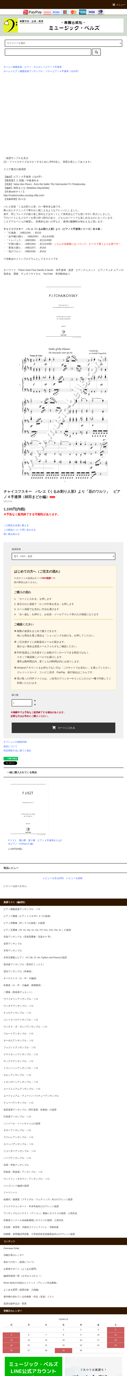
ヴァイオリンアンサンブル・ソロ (21, 999)
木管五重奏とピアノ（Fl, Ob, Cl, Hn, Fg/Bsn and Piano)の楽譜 (35, 957)
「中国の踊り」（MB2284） (21, 243)
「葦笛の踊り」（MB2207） (21, 247)
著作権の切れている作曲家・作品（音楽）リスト (29, 1296)
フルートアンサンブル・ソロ (18, 1033)
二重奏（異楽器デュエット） (18, 992)
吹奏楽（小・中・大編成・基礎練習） (23, 985)
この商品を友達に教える (16, 525)
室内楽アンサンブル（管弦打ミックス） (24, 964)
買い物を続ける (12, 534)
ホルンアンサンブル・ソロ (17, 1075)
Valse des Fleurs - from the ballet (40, 184)
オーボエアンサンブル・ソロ (18, 1040)
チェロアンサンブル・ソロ (17, 1013)
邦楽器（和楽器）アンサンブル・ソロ (23, 1172)
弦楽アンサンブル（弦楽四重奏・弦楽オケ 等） (28, 937)
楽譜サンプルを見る (17, 158)
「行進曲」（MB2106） (19, 232)
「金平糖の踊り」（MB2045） (23, 236)
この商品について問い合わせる (20, 529)
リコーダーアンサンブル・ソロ (20, 1151)
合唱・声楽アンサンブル (16, 1165)
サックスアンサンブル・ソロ (18, 1061)
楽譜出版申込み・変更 (15, 1303)
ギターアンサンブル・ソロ (17, 1130)
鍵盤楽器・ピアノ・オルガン (28, 67)
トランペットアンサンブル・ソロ (21, 1068)
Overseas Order (11, 1248)
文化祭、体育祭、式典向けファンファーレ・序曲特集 (31, 1227)
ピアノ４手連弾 (53, 67)
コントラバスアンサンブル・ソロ (21, 1020)
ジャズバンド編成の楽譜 (16, 1186)
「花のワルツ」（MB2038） (21, 251)
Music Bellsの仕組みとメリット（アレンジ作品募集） (31, 1283)
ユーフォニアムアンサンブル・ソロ (22, 1089)
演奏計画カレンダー (14, 1255)
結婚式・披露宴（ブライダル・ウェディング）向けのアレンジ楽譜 (38, 1199)
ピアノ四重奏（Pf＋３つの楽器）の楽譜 (24, 923)
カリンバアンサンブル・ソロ (18, 1144)
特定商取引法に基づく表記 (17, 750)
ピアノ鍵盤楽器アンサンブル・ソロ (31, 71)
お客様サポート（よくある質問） (21, 1269)
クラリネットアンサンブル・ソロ (21, 1054)
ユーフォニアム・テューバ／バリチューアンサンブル (31, 1096)
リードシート (10, 1192)
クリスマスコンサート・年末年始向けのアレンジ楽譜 (31, 1206)
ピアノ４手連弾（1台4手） (66, 71)
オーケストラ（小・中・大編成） (21, 978)
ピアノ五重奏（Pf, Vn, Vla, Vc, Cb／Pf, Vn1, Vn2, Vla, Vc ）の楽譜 (37, 930)
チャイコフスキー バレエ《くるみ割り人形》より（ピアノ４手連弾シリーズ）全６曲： (53, 229)
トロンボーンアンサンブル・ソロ (21, 1082)
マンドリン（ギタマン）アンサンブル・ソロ (27, 1179)
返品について (10, 746)
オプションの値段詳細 (15, 742)
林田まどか (19, 187)
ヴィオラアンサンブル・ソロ (18, 1006)
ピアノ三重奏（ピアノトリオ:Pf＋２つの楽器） (28, 916)
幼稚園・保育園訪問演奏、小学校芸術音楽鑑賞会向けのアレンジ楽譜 (39, 1234)
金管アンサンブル (13, 943)
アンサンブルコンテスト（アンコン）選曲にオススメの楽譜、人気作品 (40, 1213)
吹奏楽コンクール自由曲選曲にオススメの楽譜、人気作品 (33, 1220)
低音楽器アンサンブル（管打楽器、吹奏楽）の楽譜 (30, 1109)
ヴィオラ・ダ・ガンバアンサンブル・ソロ (25, 1026)
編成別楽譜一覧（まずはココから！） (23, 1276)
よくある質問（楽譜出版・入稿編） (22, 1290)
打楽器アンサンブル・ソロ (17, 1116)
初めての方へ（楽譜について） (20, 1262)
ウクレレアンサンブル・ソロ (18, 1137)
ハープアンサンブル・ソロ (17, 1158)
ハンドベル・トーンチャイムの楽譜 (22, 1123)
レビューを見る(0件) (53, 878)
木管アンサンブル (13, 950)
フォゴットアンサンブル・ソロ (20, 1047)
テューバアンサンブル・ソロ (18, 1103)
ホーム (7, 67)
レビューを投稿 (74, 878)
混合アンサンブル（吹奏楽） (18, 971)
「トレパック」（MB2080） (21, 240)
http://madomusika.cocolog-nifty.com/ (24, 195)
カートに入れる (63, 727)
